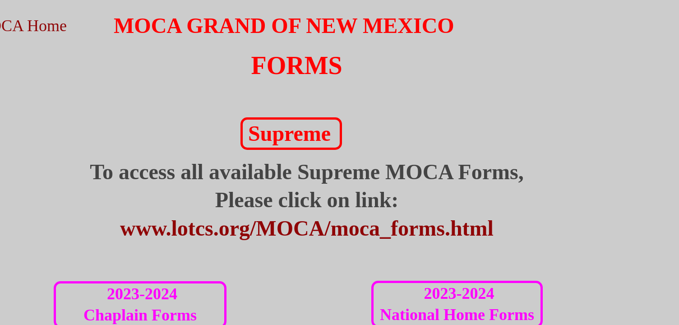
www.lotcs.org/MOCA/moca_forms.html (307, 228)
